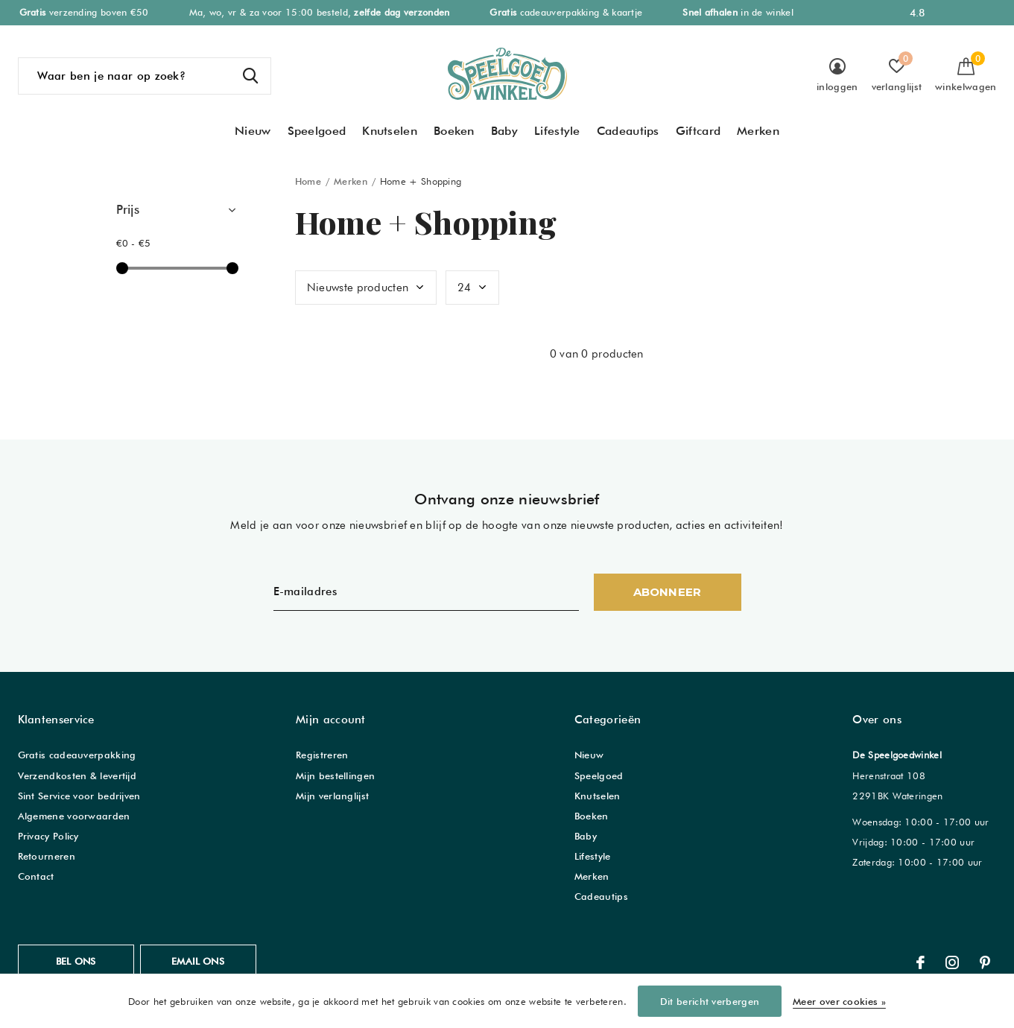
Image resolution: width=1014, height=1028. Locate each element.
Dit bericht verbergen (709, 1001)
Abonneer (667, 592)
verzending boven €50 (84, 12)
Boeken (454, 131)
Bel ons (75, 961)
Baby (504, 131)
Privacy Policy (48, 836)
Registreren (322, 755)
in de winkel (737, 12)
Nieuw (253, 131)
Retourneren (46, 856)
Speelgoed (317, 131)
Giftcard (698, 131)
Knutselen (389, 131)
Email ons (197, 961)
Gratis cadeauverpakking (77, 755)
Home (308, 181)
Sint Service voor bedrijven (79, 796)
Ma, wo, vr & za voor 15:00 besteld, (319, 12)
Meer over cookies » (839, 1001)
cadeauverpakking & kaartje (565, 12)
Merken (758, 131)
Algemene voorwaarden (74, 816)
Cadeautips (628, 131)
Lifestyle (557, 131)
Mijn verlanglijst (332, 796)
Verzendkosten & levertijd (77, 775)
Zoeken (250, 76)
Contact (36, 876)
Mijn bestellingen (335, 775)
